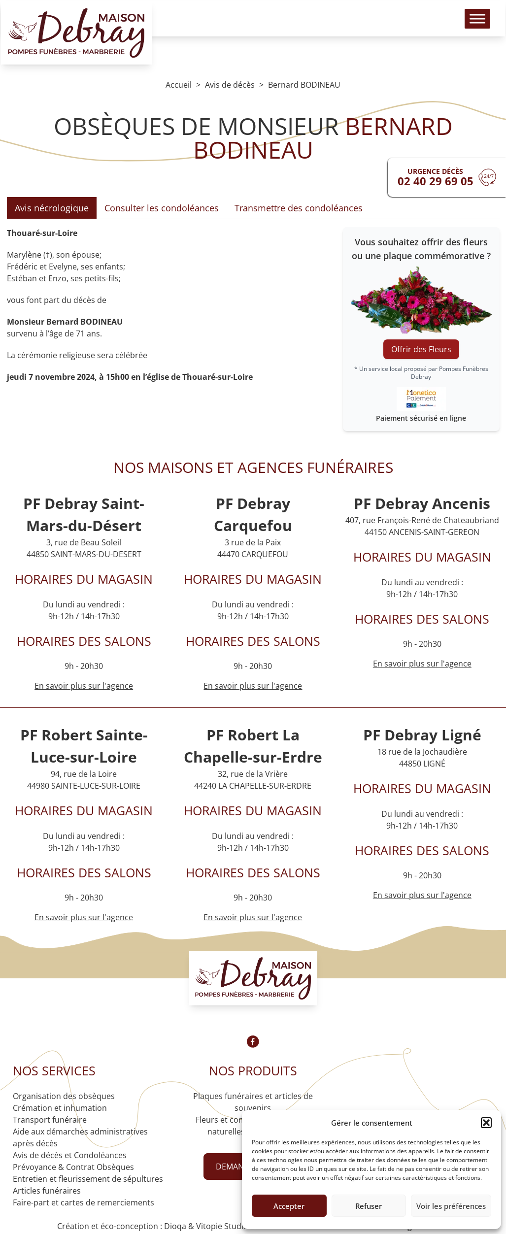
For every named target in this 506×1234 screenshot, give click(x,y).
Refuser (368, 1206)
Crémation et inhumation (60, 1107)
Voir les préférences (451, 1206)
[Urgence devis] (447, 177)
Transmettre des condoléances (299, 208)
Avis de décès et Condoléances (70, 1155)
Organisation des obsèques (64, 1096)
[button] (486, 1123)
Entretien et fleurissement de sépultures (88, 1178)
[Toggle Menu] (468, 25)
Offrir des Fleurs (421, 349)
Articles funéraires (47, 1190)
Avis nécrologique (52, 208)
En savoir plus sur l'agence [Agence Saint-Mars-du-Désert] (83, 685)
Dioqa (175, 1226)
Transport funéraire (50, 1119)
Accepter (288, 1206)
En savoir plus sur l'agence (252, 685)
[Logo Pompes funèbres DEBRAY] (85, 39)
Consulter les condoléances (161, 208)
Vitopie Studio (222, 1226)
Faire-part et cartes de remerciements (83, 1202)
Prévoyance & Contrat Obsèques (73, 1167)
